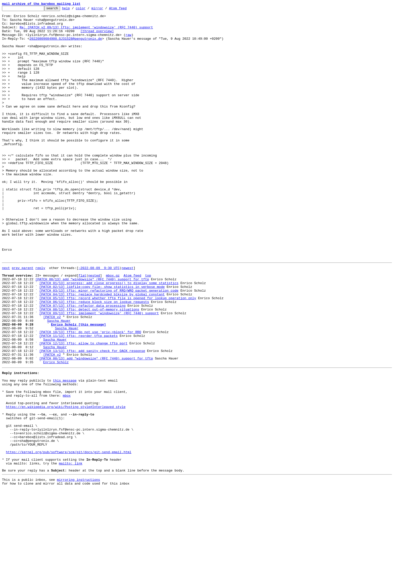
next (6, 319)
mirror (105, 9)
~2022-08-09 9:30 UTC (99, 319)
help (74, 9)
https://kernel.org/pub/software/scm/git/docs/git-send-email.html (68, 538)
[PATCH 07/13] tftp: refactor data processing (82, 364)
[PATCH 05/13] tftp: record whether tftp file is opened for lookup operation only (117, 355)
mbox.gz (113, 328)
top (148, 328)
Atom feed (125, 9)
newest (127, 319)
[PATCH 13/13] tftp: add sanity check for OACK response (92, 418)
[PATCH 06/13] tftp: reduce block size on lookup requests (94, 359)
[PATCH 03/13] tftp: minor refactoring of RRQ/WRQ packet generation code (108, 346)
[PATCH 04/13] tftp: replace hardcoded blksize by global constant (102, 350)
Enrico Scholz (56, 432)
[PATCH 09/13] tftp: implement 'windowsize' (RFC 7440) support (99, 373)
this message (65, 452)
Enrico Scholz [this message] (78, 387)
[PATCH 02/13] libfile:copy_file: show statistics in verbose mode (102, 341)
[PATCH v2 (52, 378)
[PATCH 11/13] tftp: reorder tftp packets (78, 400)
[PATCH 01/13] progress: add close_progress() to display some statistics (108, 337)
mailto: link (70, 552)
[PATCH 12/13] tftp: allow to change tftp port (83, 409)
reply (40, 319)
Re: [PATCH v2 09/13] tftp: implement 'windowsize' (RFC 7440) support (86, 31)
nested (94, 328)
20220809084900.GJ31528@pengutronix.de (65, 45)
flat (82, 328)
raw (128, 40)
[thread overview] (97, 36)
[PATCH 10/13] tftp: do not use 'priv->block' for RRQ (90, 396)
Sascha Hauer (59, 382)
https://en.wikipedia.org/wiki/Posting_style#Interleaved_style (66, 484)
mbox (67, 470)
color (88, 9)
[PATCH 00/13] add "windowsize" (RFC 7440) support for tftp (92, 332)
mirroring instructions (78, 570)
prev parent (22, 319)
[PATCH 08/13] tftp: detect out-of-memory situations (89, 368)
